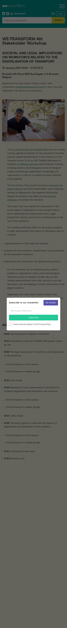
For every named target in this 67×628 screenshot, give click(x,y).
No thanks (51, 302)
